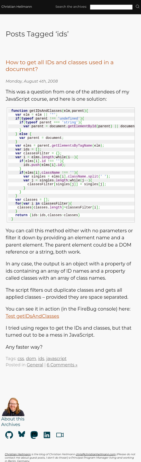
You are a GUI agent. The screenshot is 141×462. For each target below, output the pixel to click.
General (35, 364)
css (21, 358)
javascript (56, 358)
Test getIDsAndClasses (32, 316)
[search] (138, 7)
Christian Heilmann (16, 6)
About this (13, 419)
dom (31, 358)
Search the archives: (71, 6)
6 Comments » (62, 364)
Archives (10, 424)
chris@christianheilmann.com (96, 454)
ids (41, 358)
